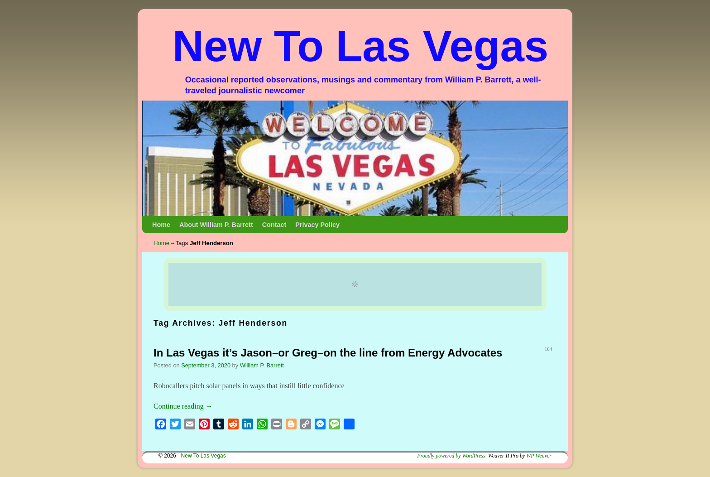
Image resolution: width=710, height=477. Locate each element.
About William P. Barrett (216, 224)
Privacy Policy (317, 224)
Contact (274, 224)
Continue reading (183, 406)
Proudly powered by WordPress (451, 456)
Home (161, 224)
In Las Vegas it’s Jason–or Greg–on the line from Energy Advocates (328, 353)
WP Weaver (539, 456)
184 (548, 349)
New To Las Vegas (361, 46)
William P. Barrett (262, 365)
